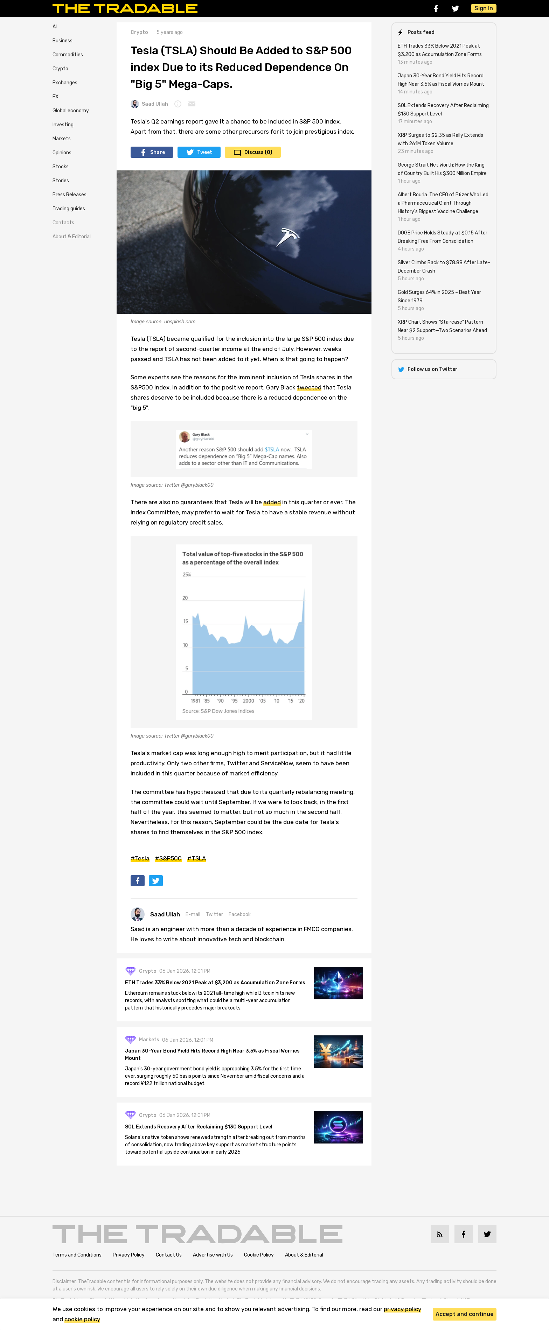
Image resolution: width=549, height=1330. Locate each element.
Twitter (214, 914)
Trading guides (69, 209)
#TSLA (196, 858)
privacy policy (402, 1309)
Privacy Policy (129, 1255)
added (272, 502)
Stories (61, 181)
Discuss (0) (258, 152)
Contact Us (169, 1255)
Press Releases (69, 195)
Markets (62, 139)
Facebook (240, 914)
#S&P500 (168, 858)
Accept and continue (465, 1314)
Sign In (483, 8)
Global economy (71, 111)
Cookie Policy (259, 1255)
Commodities (68, 55)
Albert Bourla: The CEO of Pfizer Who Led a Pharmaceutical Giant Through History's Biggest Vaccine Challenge (443, 203)
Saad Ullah (149, 104)
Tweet (204, 152)
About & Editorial (72, 237)
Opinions (62, 153)
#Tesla (140, 858)
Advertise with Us (213, 1255)
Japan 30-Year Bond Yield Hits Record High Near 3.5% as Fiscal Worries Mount (212, 1054)
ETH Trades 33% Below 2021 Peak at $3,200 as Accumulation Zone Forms (215, 983)
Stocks (61, 167)
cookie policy (82, 1319)
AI (55, 27)
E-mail (193, 914)
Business (62, 41)
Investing (63, 125)
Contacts (63, 223)
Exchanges (65, 83)
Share (157, 152)
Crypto (60, 69)
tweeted (309, 387)
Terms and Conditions (77, 1255)
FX (55, 97)
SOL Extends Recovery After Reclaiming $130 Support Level (198, 1127)
